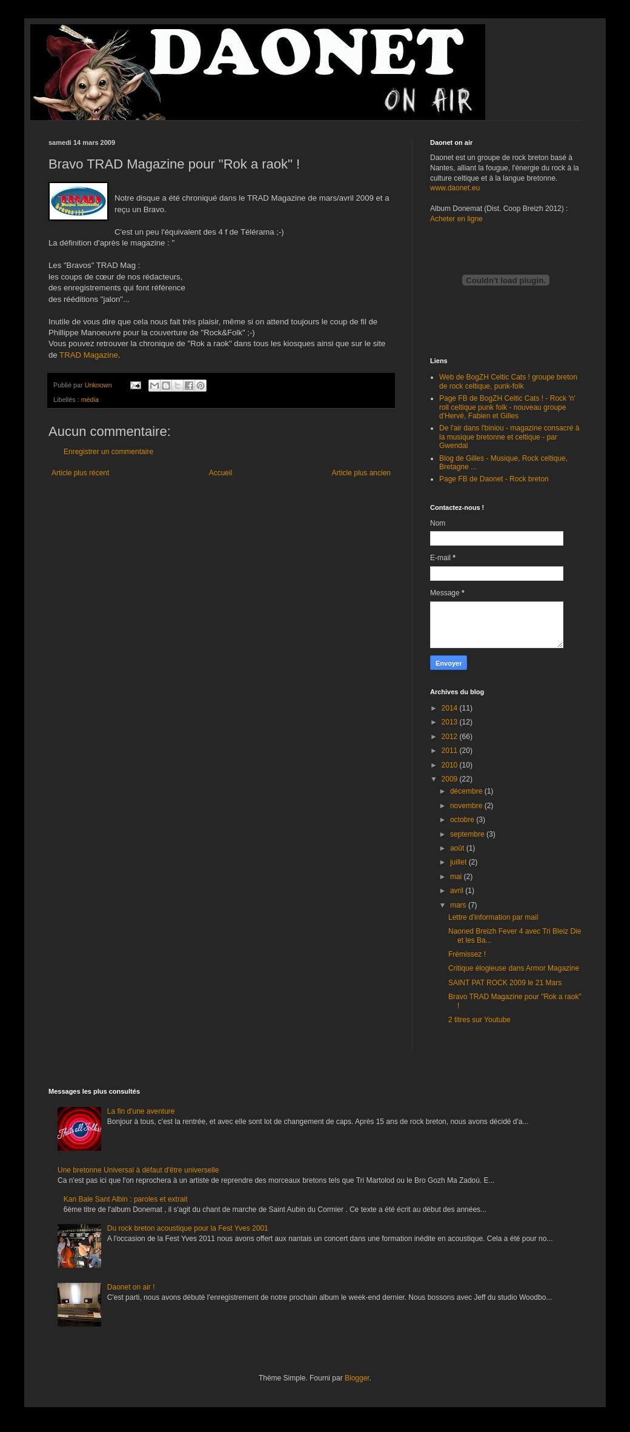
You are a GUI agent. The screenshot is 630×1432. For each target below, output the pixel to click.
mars (459, 905)
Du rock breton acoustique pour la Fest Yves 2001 (187, 1228)
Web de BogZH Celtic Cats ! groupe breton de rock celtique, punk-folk (508, 381)
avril (457, 890)
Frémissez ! (467, 954)
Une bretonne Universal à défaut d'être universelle (138, 1170)
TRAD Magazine (88, 355)
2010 (451, 765)
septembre (468, 834)
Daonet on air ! (131, 1287)
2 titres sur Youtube (479, 1019)
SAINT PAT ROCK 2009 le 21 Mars (505, 983)
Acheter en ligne (456, 219)
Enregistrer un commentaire (108, 451)
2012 (451, 736)
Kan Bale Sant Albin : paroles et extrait (126, 1199)
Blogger (357, 1378)
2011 (451, 750)
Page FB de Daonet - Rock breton (494, 479)
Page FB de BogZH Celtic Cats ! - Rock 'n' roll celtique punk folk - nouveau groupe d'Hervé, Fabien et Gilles (507, 407)
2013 (451, 722)
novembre (467, 805)
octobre (463, 819)
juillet (459, 862)
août (458, 848)
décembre (467, 791)
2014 (451, 708)
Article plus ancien (361, 473)
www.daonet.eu (455, 188)
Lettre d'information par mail (493, 917)
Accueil (221, 473)
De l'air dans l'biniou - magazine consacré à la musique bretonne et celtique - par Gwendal (509, 437)
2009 (451, 779)
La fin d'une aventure (141, 1111)
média (90, 399)
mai (457, 876)
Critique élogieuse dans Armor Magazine (513, 968)
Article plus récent (80, 473)
